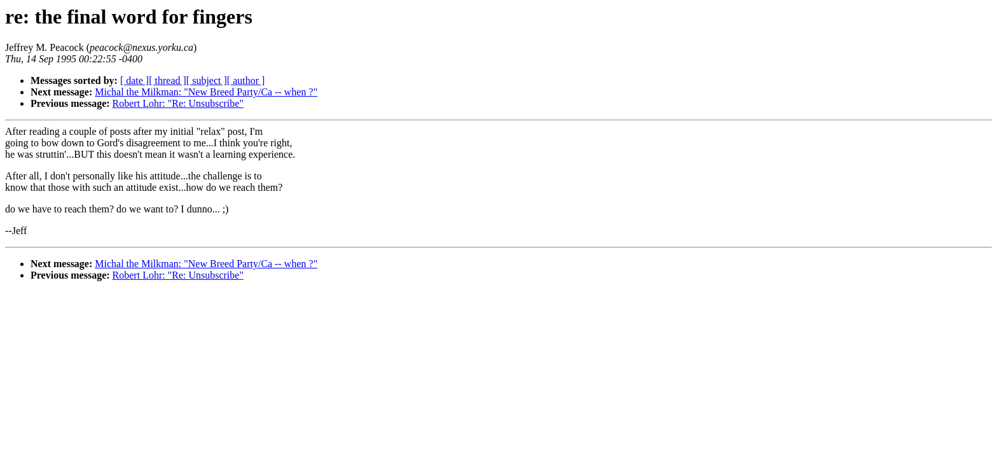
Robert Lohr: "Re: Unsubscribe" (178, 103)
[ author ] (246, 80)
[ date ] (134, 80)
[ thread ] (167, 80)
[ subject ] (206, 80)
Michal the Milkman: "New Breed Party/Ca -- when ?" (206, 92)
